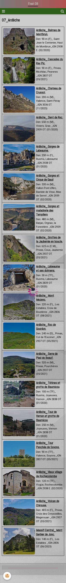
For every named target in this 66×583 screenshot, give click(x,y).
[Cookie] (7, 576)
